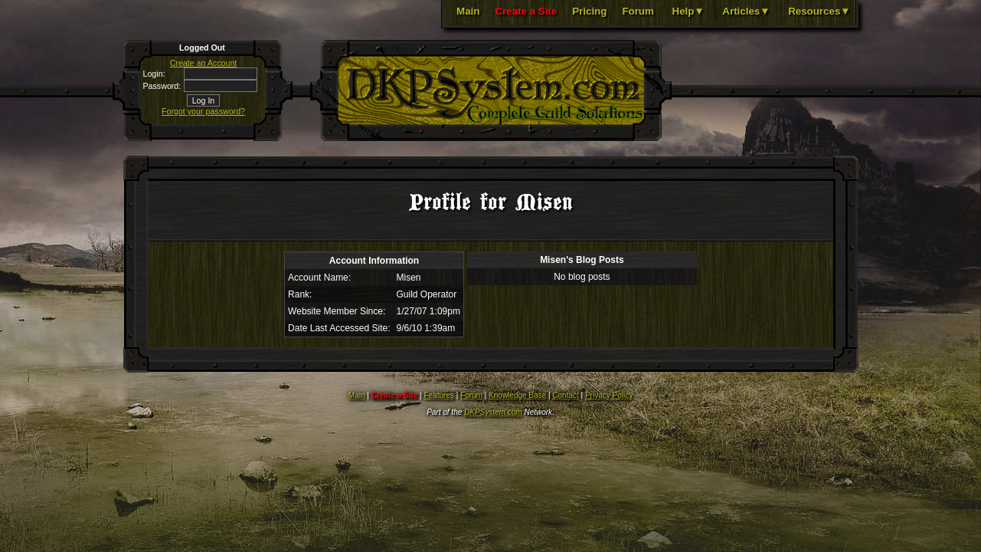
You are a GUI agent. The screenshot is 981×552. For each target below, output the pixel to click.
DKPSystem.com (493, 412)
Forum (637, 11)
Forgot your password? (203, 111)
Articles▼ (746, 11)
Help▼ (688, 11)
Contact (565, 395)
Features (438, 395)
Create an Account (203, 62)
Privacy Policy (609, 395)
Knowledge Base (517, 395)
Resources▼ (819, 11)
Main (467, 11)
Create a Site (526, 11)
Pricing (589, 11)
